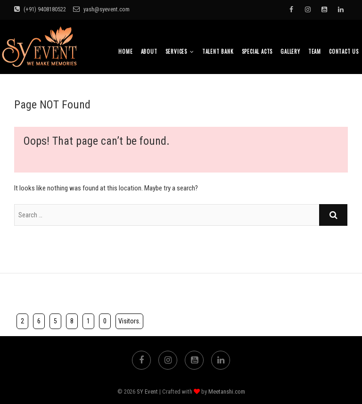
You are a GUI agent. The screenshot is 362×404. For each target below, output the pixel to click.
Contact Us (344, 51)
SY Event (147, 391)
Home (125, 51)
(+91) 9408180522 (40, 9)
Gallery (290, 51)
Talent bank (218, 51)
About (149, 51)
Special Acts (257, 51)
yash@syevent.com (101, 9)
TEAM (314, 51)
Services (176, 51)
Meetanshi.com (226, 391)
